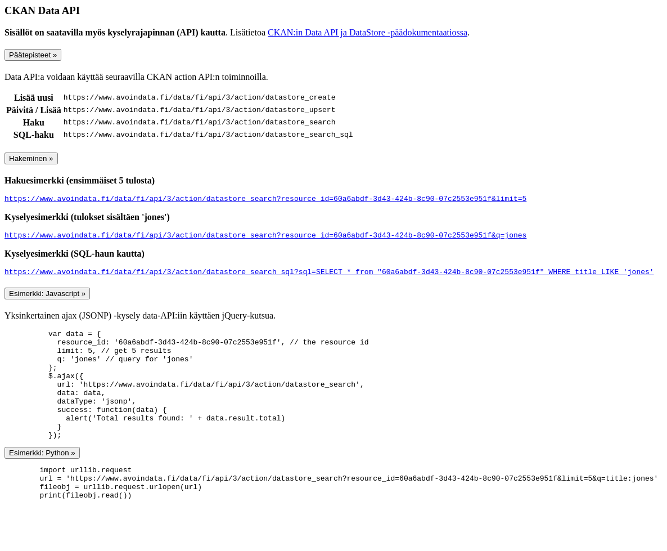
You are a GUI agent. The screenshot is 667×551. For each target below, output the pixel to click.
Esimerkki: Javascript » (47, 298)
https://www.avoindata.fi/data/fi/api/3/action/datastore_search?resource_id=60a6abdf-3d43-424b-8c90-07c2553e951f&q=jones (265, 238)
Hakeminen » (31, 158)
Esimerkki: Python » (42, 480)
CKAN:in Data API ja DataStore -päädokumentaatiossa (367, 32)
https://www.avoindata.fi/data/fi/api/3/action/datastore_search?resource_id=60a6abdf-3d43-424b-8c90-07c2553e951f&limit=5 (265, 200)
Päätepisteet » (33, 55)
